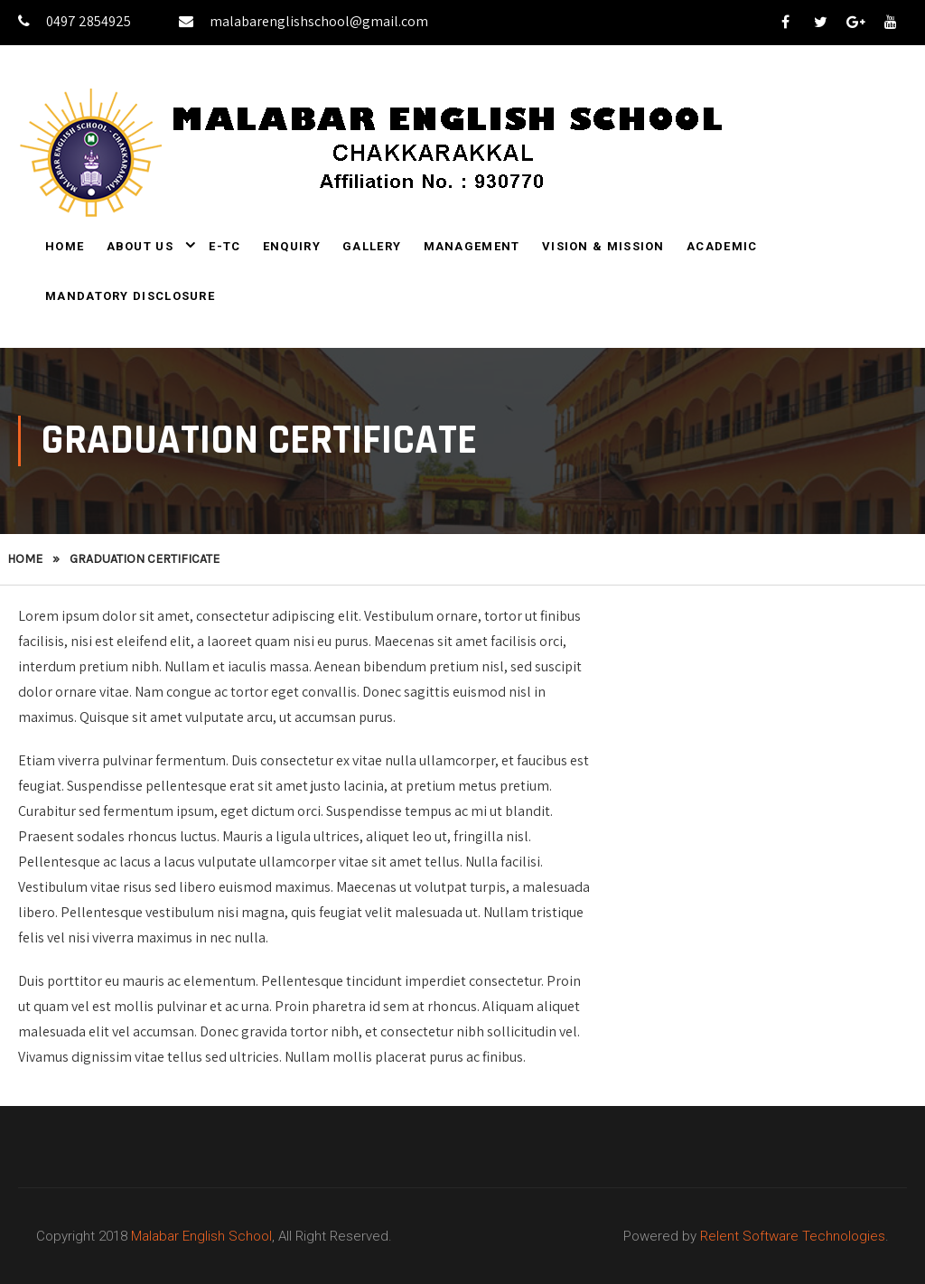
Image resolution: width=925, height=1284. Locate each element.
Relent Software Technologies (792, 1236)
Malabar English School (201, 1236)
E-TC (224, 246)
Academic (722, 246)
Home (64, 246)
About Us (140, 246)
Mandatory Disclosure (130, 296)
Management (472, 246)
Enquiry (292, 246)
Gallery (371, 246)
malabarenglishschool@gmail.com (303, 21)
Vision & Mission (603, 246)
